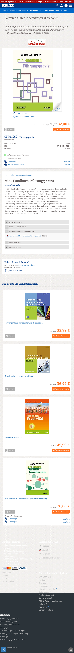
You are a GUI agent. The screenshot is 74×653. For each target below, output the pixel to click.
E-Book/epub (37, 518)
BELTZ (8, 5)
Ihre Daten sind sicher (13, 564)
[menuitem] (18, 572)
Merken (8, 129)
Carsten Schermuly (11, 135)
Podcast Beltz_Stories (51, 558)
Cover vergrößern (22, 113)
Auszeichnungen (15, 222)
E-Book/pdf (37, 161)
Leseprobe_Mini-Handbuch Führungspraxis (25, 236)
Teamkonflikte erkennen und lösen (19, 376)
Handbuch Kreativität (13, 437)
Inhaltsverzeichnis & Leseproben (21, 231)
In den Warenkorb (61, 129)
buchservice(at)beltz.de (26, 265)
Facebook (46, 546)
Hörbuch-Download (37, 164)
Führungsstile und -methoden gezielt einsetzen (24, 323)
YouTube (45, 550)
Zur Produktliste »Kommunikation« (19, 175)
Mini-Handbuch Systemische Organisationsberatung (26, 498)
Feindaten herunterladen (25, 116)
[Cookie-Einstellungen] (70, 649)
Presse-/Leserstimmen (17, 227)
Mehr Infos (68, 1)
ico (57, 5)
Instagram (46, 554)
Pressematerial (15, 242)
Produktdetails (15, 247)
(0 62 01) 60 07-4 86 (15, 270)
